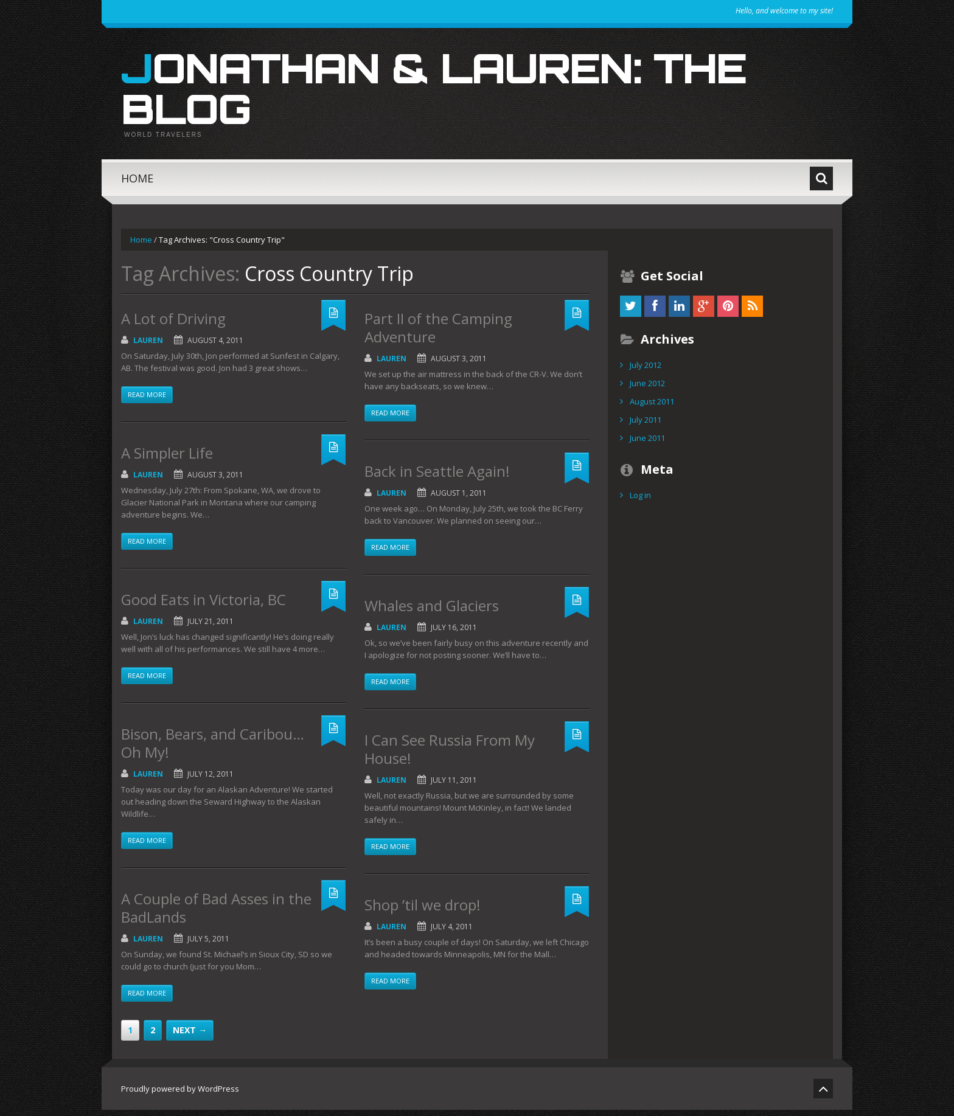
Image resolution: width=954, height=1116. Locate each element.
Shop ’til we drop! (422, 911)
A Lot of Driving (173, 324)
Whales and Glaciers (431, 611)
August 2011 (652, 407)
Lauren (148, 346)
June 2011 (647, 443)
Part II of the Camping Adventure (438, 333)
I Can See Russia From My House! (449, 755)
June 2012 (647, 389)
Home (137, 184)
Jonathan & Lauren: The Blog (457, 91)
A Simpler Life (167, 459)
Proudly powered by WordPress (180, 1094)
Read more (147, 400)
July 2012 (645, 371)
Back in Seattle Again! (437, 477)
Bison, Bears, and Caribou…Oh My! (212, 749)
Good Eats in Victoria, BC (203, 605)
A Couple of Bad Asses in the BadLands (216, 914)
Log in (640, 501)
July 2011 (645, 425)
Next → (190, 1036)
